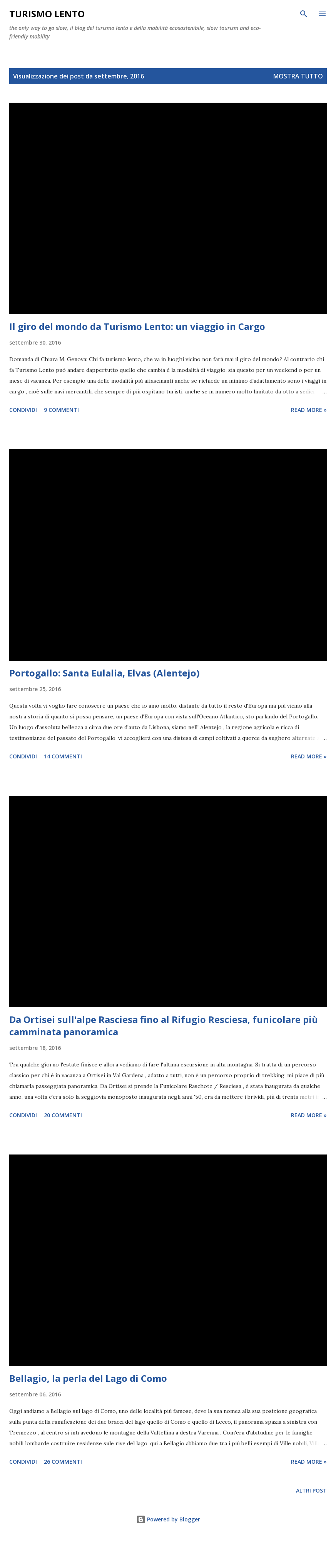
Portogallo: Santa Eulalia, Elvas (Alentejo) (104, 672)
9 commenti (61, 409)
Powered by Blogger (168, 1519)
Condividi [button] (23, 409)
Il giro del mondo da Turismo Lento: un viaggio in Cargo (137, 326)
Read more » (309, 409)
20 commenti (63, 1115)
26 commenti (63, 1461)
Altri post (311, 1490)
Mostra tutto (298, 76)
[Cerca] (303, 13)
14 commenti (63, 756)
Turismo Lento (47, 13)
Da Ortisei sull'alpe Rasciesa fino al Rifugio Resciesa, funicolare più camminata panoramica (163, 1025)
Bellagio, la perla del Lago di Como (88, 1378)
